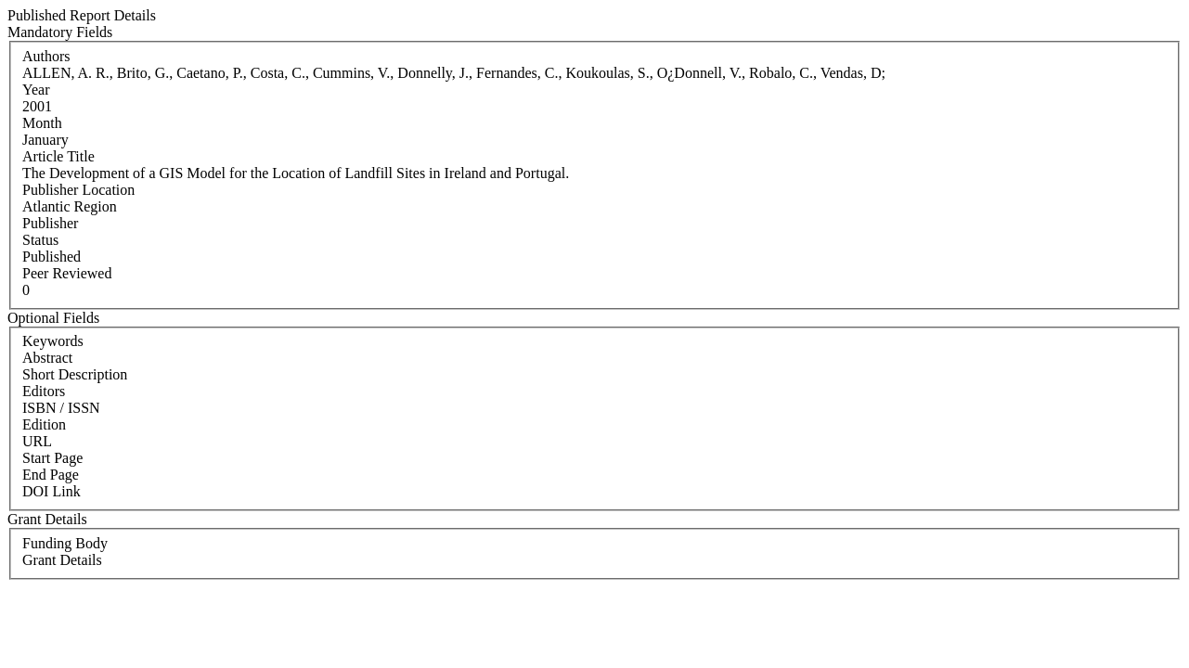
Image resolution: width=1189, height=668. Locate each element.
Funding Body (65, 543)
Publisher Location (78, 190)
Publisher (50, 223)
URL (37, 441)
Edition (44, 424)
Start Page (52, 458)
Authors (46, 56)
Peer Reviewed (66, 273)
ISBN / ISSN (61, 408)
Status (40, 240)
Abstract (47, 358)
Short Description (74, 374)
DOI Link (51, 491)
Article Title (58, 156)
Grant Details (62, 560)
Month (42, 123)
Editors (43, 391)
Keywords (53, 341)
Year (35, 89)
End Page (50, 474)
